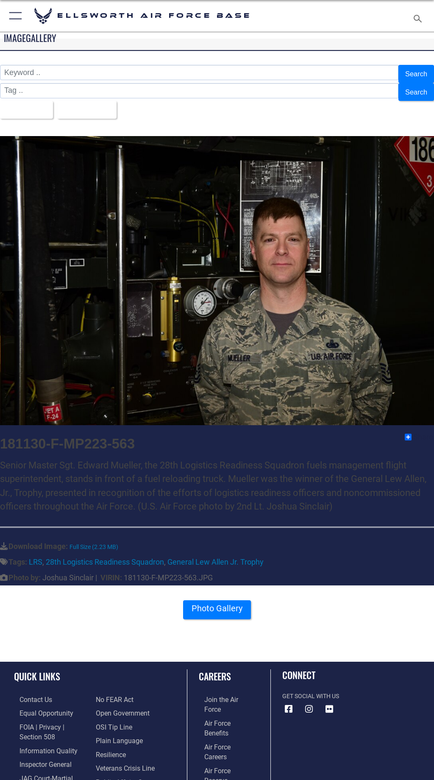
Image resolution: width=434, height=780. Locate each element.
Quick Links (37, 668)
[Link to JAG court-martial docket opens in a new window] (47, 756)
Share (419, 429)
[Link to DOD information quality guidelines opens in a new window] (39, 730)
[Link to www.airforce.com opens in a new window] (222, 691)
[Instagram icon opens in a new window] (309, 701)
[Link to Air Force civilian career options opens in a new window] (218, 756)
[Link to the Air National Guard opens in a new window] (223, 743)
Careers (215, 668)
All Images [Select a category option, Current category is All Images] (26, 103)
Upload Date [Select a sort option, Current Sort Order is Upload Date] (91, 103)
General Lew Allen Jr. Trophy (215, 553)
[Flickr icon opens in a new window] (329, 701)
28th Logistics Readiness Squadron (105, 553)
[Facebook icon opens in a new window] (288, 701)
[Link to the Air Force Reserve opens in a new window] (221, 730)
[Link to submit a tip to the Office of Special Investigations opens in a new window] (111, 704)
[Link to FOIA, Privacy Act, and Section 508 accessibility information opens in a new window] (49, 717)
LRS (35, 553)
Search (415, 73)
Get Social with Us (310, 688)
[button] (14, 16)
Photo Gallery (217, 603)
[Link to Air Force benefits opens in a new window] (222, 704)
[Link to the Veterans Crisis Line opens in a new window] (121, 743)
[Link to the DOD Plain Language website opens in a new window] (116, 717)
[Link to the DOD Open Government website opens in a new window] (120, 691)
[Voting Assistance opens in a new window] (119, 769)
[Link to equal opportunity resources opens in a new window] (38, 704)
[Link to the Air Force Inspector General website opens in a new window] (37, 743)
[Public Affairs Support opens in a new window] (124, 756)
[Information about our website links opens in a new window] (33, 769)
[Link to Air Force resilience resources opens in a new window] (109, 730)
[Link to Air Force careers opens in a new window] (221, 717)
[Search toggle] (419, 16)
